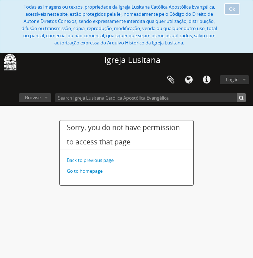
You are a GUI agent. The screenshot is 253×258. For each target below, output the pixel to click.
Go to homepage (85, 171)
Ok (232, 9)
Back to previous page (90, 160)
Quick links (206, 80)
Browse (33, 97)
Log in (232, 79)
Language (189, 80)
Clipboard (171, 80)
